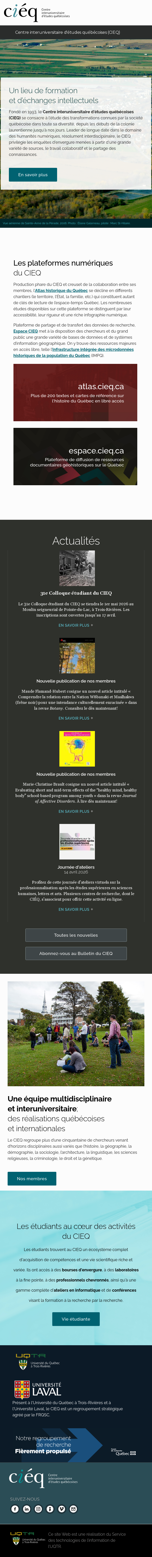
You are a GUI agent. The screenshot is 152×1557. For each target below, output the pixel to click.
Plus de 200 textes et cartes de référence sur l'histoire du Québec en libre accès (82, 399)
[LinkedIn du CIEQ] (26, 1509)
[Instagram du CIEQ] (38, 1509)
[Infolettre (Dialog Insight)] (50, 1509)
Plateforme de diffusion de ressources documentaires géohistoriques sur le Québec (82, 463)
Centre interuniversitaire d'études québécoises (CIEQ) (67, 32)
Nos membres (32, 1178)
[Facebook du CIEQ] (15, 1509)
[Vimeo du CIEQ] (61, 1509)
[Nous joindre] (73, 1509)
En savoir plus (33, 174)
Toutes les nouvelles (76, 935)
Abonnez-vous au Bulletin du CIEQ (76, 953)
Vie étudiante (76, 1319)
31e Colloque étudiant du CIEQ (76, 593)
